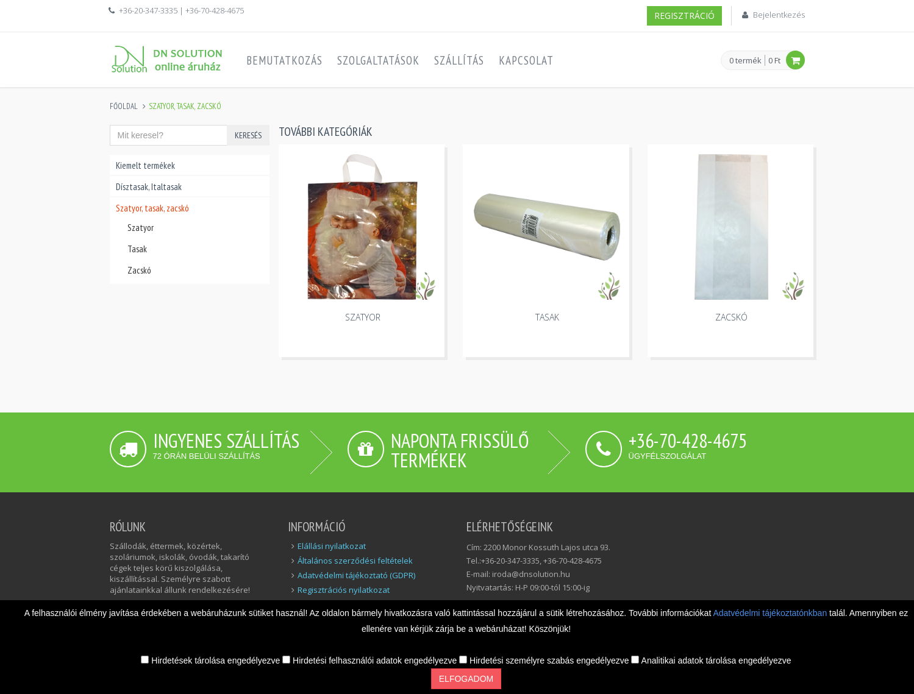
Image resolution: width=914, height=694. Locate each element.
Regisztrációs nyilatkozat (344, 589)
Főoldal (124, 106)
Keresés (248, 135)
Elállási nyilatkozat (332, 545)
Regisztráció (684, 15)
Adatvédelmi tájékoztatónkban (771, 613)
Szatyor (140, 227)
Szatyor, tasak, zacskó (152, 208)
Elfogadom (466, 679)
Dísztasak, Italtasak (149, 187)
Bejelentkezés (779, 14)
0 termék (745, 61)
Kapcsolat (526, 60)
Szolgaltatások (378, 60)
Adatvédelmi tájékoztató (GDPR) (356, 575)
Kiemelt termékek (145, 165)
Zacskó (139, 270)
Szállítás (459, 60)
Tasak (137, 249)
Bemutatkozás (284, 60)
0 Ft (774, 60)
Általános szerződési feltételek (355, 560)
